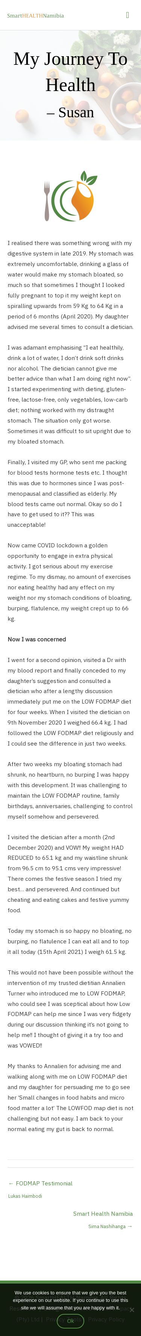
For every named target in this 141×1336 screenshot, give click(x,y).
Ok (70, 1321)
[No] (131, 1310)
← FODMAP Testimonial (40, 1185)
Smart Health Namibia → (103, 1215)
